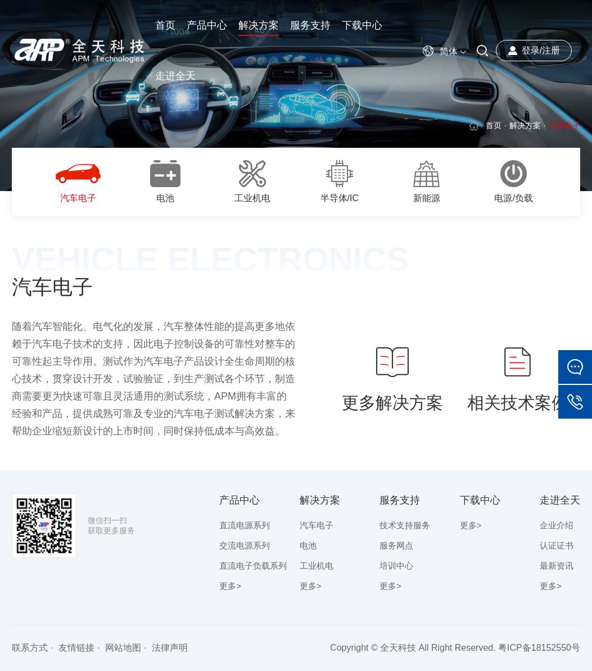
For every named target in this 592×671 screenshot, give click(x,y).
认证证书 (556, 545)
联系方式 (30, 647)
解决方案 (525, 125)
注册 (551, 50)
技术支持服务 (404, 525)
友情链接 (76, 647)
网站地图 (123, 647)
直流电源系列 (244, 525)
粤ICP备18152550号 (539, 647)
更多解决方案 (392, 378)
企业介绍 (556, 525)
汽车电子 (316, 525)
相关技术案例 (517, 378)
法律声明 (170, 647)
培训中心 (396, 565)
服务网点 (396, 545)
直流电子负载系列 (253, 565)
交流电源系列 (244, 545)
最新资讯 (556, 565)
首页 (493, 125)
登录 (531, 50)
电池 (308, 545)
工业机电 (316, 565)
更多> (230, 586)
